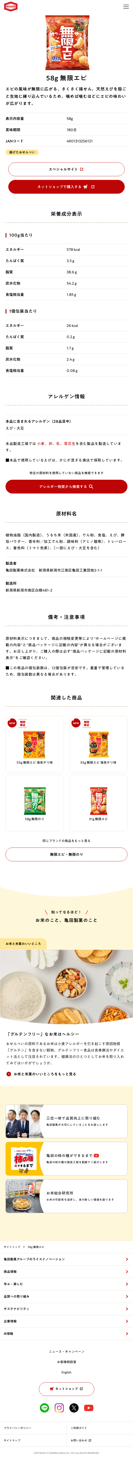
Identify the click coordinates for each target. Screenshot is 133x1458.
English (66, 1372)
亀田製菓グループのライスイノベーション (34, 1259)
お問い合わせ (81, 1440)
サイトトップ (12, 1246)
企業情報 (10, 1321)
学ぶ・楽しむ (13, 1284)
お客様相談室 (66, 1362)
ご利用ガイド (79, 1428)
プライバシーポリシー (17, 1428)
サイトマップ (12, 1440)
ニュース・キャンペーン (66, 1351)
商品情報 (10, 1271)
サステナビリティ (17, 1308)
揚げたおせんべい (22, 152)
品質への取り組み (17, 1296)
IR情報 (8, 1333)
